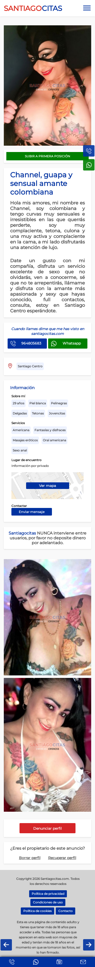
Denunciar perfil (47, 828)
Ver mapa (47, 485)
